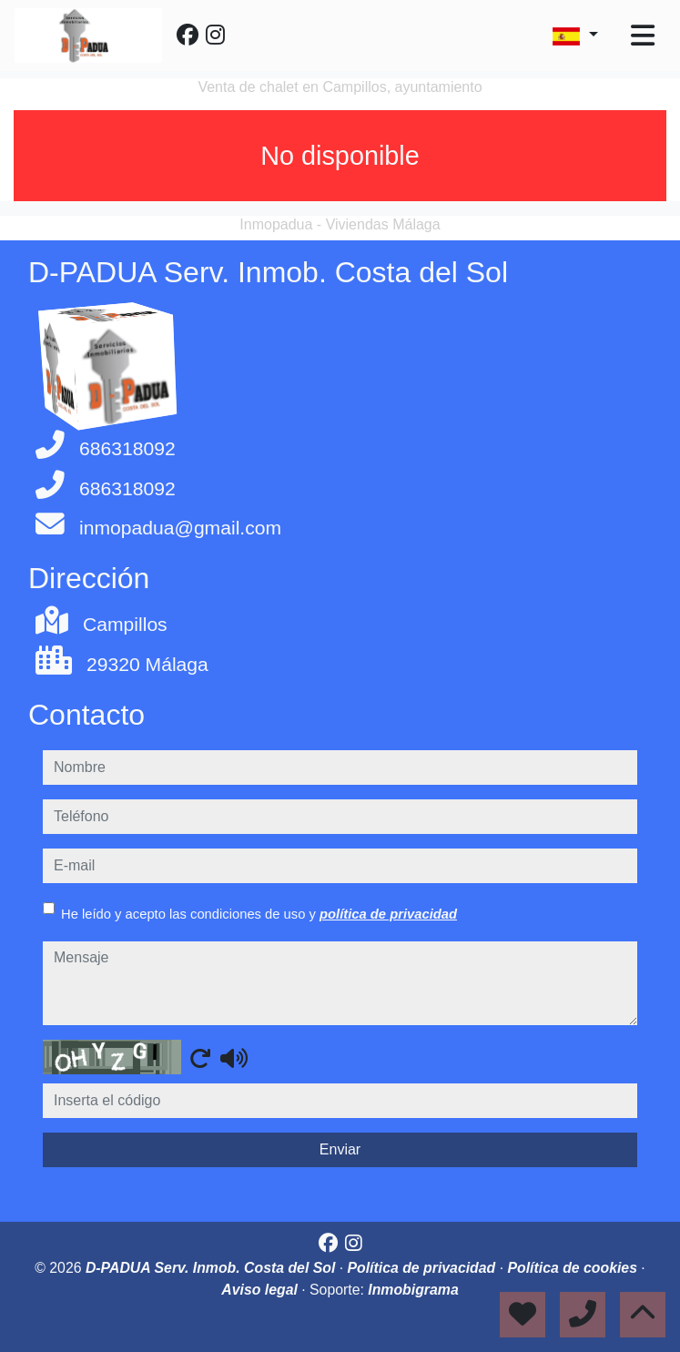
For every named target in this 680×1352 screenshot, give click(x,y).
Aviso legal (261, 1289)
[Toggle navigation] (642, 35)
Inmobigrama (413, 1289)
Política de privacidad (424, 1268)
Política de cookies (574, 1268)
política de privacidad (388, 914)
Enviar (340, 1149)
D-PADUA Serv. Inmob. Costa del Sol (213, 1268)
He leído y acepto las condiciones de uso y (259, 914)
